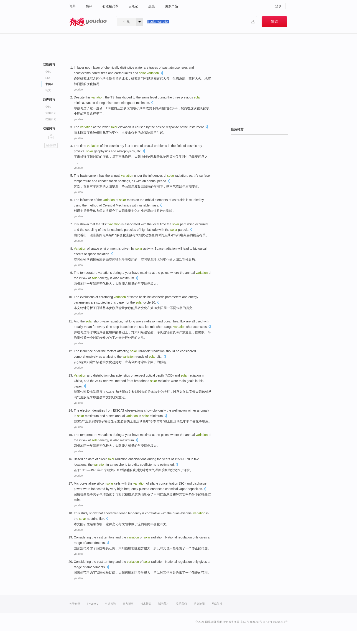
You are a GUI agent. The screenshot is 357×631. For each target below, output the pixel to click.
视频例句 (50, 119)
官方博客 (128, 603)
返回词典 (51, 145)
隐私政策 (222, 621)
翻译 (89, 6)
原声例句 (49, 99)
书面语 (49, 84)
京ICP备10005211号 (275, 621)
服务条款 (234, 621)
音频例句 (50, 113)
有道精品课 (110, 6)
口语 (48, 78)
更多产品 (171, 6)
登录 (278, 6)
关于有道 (74, 603)
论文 (48, 90)
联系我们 (181, 603)
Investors (92, 603)
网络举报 (217, 603)
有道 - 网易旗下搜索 (88, 22)
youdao (78, 89)
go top (51, 136)
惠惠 (151, 6)
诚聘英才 (163, 603)
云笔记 (133, 6)
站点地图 (199, 603)
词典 (72, 6)
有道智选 (110, 603)
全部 (48, 71)
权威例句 (49, 128)
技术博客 (145, 603)
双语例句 (49, 64)
